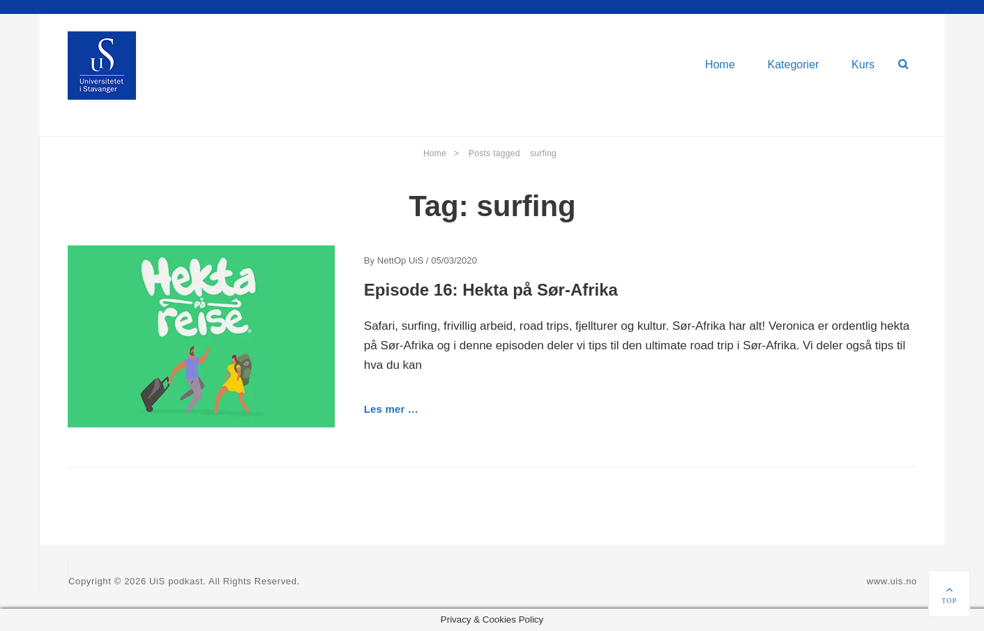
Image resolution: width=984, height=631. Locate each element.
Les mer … (391, 409)
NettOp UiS (400, 260)
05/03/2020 (454, 260)
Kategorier (793, 64)
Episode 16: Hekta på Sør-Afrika (491, 289)
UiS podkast (176, 581)
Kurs (863, 64)
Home (720, 64)
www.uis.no (892, 581)
